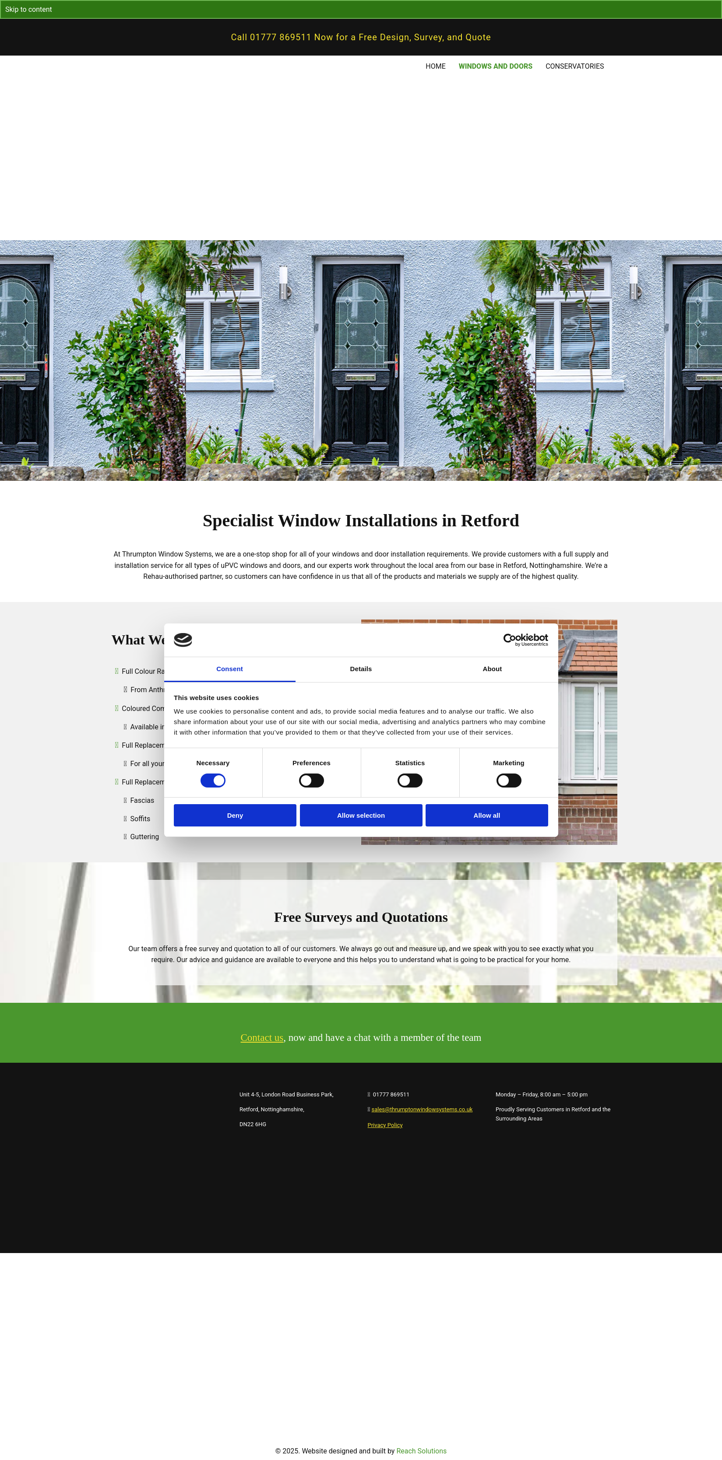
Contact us (262, 1037)
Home (435, 66)
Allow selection (361, 815)
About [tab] (492, 668)
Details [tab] (361, 668)
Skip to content (28, 9)
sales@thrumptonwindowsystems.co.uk (422, 1109)
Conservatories (575, 66)
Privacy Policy (385, 1125)
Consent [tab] (229, 668)
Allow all (487, 815)
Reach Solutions (421, 1451)
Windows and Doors (495, 66)
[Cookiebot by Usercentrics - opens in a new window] (510, 640)
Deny (235, 815)
